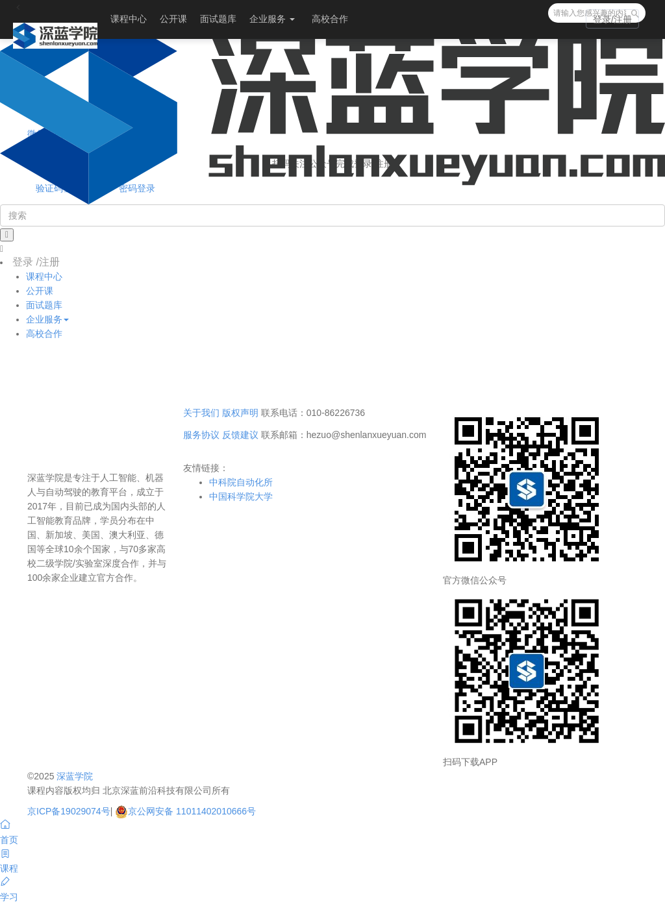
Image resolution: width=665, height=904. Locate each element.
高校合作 (330, 19)
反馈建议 (240, 435)
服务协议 (201, 435)
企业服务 (272, 19)
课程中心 (128, 19)
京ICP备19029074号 (68, 811)
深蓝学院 (74, 776)
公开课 (173, 19)
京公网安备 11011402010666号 (185, 811)
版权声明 (240, 413)
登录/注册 (612, 19)
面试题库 (218, 19)
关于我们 (201, 413)
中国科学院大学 (241, 496)
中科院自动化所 (241, 482)
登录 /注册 (36, 261)
